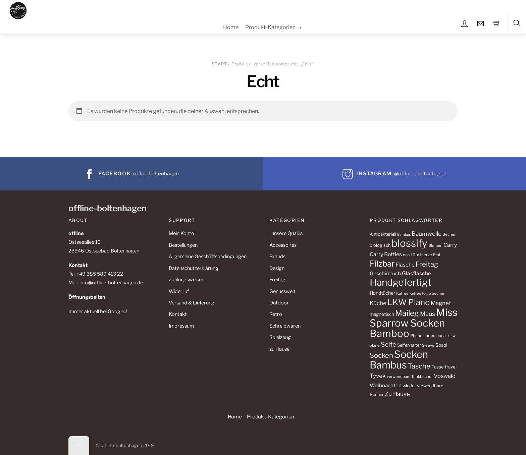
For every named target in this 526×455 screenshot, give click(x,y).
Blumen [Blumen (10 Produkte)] (435, 245)
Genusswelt (282, 291)
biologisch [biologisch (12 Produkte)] (380, 245)
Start (219, 63)
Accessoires (283, 245)
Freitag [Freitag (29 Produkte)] (427, 264)
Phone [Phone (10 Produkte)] (416, 335)
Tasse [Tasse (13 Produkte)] (437, 366)
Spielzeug (280, 337)
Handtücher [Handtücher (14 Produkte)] (382, 293)
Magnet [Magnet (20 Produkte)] (441, 303)
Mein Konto (181, 233)
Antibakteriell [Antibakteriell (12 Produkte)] (383, 234)
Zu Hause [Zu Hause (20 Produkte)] (397, 394)
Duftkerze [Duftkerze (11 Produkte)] (422, 254)
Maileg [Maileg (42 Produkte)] (407, 313)
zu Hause (279, 349)
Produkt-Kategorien (274, 27)
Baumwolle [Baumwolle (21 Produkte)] (426, 233)
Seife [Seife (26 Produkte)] (388, 344)
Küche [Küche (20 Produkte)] (378, 303)
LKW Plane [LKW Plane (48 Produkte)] (408, 302)
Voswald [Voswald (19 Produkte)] (445, 376)
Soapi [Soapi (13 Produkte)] (441, 345)
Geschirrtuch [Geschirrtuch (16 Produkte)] (385, 273)
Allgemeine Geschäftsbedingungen (208, 256)
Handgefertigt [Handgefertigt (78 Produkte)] (400, 282)
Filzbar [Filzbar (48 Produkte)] (382, 264)
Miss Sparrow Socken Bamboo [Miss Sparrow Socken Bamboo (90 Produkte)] (414, 323)
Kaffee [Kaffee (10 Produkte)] (402, 293)
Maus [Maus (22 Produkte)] (427, 313)
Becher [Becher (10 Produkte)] (449, 234)
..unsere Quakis (286, 233)
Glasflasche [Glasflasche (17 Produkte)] (416, 273)
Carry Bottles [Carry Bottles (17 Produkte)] (386, 254)
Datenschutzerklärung (193, 268)
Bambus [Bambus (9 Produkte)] (404, 234)
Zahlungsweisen (186, 280)
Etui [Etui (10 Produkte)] (436, 254)
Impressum (181, 326)
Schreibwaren (285, 326)
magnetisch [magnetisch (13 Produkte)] (382, 314)
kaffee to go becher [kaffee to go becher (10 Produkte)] (427, 293)
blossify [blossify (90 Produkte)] (409, 243)
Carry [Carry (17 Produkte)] (450, 245)
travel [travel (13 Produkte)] (451, 366)
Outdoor (279, 303)
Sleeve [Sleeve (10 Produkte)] (428, 345)
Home (231, 27)
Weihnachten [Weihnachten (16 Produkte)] (386, 385)
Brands (277, 256)
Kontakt (178, 314)
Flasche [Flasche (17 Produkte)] (405, 265)
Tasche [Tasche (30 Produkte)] (419, 366)
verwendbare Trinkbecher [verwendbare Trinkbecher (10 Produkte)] (410, 376)
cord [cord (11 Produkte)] (407, 254)
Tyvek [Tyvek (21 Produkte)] (378, 375)
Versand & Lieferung (191, 303)
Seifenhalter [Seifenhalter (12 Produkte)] (409, 345)
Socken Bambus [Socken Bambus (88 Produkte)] (399, 359)
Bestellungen (183, 245)
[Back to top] (78, 445)
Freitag (277, 280)
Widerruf (179, 291)
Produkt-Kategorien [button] (270, 416)
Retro (275, 314)
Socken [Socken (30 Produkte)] (381, 355)
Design (276, 268)
